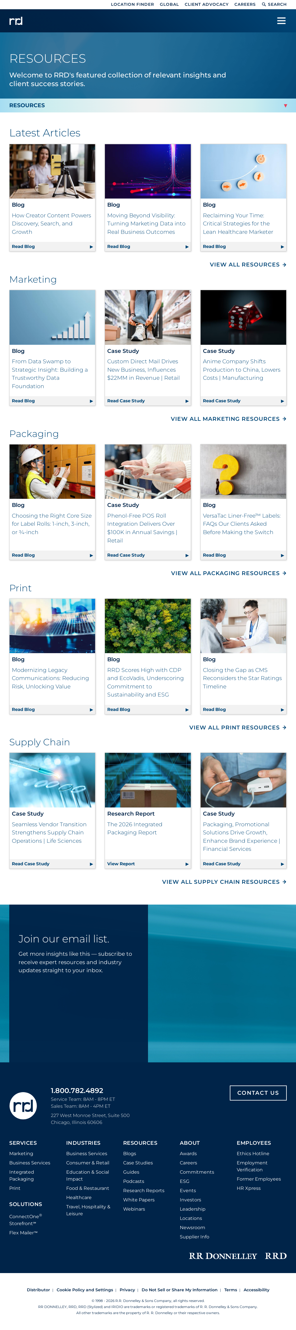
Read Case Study (148, 399)
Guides (131, 1172)
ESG (184, 1181)
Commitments (197, 1172)
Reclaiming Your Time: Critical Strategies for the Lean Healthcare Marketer (238, 223)
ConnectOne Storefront (25, 1219)
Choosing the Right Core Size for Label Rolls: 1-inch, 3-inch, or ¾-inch (52, 524)
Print (15, 1188)
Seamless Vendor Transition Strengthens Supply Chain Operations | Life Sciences (49, 832)
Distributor (38, 1289)
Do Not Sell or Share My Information (180, 1289)
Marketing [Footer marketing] (21, 1153)
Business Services (29, 1163)
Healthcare (79, 1197)
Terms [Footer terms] (230, 1289)
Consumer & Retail (87, 1163)
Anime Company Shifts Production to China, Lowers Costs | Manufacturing (241, 369)
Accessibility (256, 1289)
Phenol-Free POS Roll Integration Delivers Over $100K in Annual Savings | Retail (142, 528)
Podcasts (133, 1181)
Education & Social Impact (87, 1175)
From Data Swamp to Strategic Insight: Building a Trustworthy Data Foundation (50, 374)
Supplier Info (194, 1237)
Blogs (129, 1153)
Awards (188, 1153)
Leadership (193, 1209)
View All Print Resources (234, 727)
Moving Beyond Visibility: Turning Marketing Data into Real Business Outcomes (146, 223)
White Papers (139, 1200)
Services (23, 1143)
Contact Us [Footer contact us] (258, 1093)
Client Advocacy (207, 4)
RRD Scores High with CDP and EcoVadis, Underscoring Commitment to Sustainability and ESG (145, 682)
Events (188, 1190)
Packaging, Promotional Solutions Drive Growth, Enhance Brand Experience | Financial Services (241, 837)
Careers (245, 4)
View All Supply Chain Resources (221, 882)
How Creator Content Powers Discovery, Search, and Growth (51, 223)
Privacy (127, 1289)
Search (274, 4)
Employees (254, 1143)
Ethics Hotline (253, 1153)
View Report (148, 862)
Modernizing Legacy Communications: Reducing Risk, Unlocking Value (50, 678)
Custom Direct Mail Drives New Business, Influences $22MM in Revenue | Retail (143, 369)
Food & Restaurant (87, 1188)
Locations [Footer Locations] (191, 1218)
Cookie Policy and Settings (85, 1289)
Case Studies (138, 1163)
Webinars (134, 1209)
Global (169, 4)
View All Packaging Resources (225, 573)
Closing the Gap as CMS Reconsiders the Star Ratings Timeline (242, 678)
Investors (190, 1200)
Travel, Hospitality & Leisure (88, 1210)
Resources (140, 1143)
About (190, 1143)
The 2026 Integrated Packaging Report (134, 828)
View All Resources (245, 264)
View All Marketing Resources (225, 419)
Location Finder (132, 4)
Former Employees (259, 1179)
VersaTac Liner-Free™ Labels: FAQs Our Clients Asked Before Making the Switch (242, 524)
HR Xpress (249, 1188)
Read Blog (53, 245)
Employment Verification (252, 1166)
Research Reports (143, 1190)
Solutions (25, 1204)
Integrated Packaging (21, 1175)
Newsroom (192, 1227)
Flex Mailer (23, 1232)
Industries (83, 1143)
